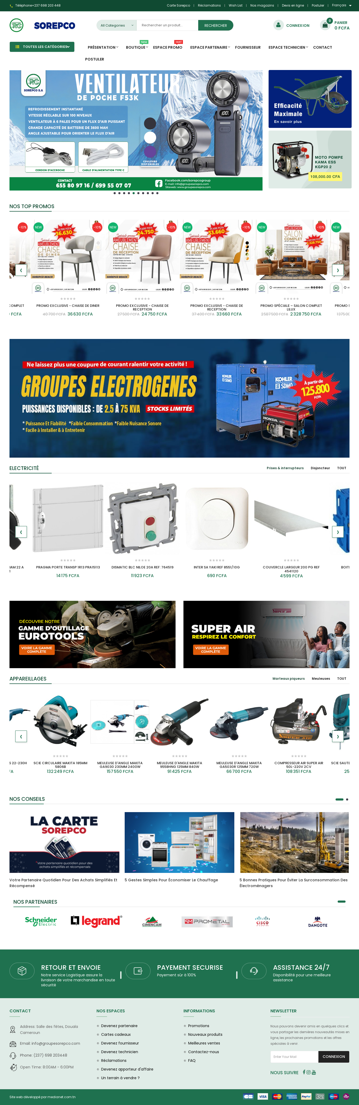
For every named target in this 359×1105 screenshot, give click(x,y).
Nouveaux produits (205, 1034)
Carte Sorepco (178, 5)
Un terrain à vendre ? (120, 1078)
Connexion (334, 1056)
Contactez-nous (203, 1051)
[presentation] (21, 270)
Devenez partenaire (119, 1025)
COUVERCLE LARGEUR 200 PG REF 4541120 (291, 569)
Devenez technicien (119, 1051)
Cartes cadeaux (116, 1034)
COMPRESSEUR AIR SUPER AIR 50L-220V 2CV (298, 765)
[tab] (285, 468)
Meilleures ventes (204, 1043)
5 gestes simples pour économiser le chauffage (171, 880)
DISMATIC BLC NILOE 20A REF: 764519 (142, 567)
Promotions (198, 1025)
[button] (114, 193)
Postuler (318, 5)
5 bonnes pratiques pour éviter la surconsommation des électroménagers (294, 882)
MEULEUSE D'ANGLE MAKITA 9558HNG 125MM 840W (179, 765)
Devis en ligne (293, 5)
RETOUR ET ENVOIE (71, 967)
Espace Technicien (287, 47)
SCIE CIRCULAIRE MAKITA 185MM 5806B (60, 765)
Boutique (137, 46)
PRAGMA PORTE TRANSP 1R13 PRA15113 (68, 567)
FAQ (192, 1060)
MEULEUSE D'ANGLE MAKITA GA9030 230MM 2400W (120, 765)
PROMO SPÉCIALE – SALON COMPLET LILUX (291, 307)
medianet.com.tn (61, 1097)
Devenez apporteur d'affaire (127, 1069)
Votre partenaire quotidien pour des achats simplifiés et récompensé (63, 882)
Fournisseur (248, 47)
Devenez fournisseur (120, 1043)
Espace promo (168, 46)
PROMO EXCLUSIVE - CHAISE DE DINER (67, 305)
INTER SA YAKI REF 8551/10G (217, 567)
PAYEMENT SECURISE (190, 967)
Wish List (235, 5)
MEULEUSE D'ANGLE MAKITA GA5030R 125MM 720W (239, 765)
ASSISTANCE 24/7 (301, 967)
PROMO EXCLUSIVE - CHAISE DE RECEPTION (142, 307)
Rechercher (216, 25)
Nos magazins (262, 5)
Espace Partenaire (208, 47)
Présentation (101, 47)
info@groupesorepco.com (50, 1043)
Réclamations (209, 5)
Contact (322, 47)
